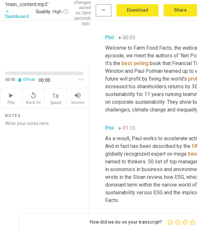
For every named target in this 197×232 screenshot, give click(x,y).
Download (137, 10)
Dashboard (17, 14)
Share (180, 10)
